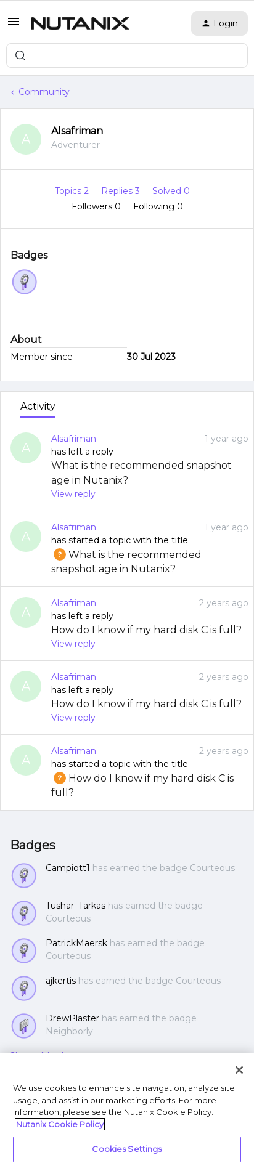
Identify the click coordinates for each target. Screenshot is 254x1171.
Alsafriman (77, 131)
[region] (127, 1112)
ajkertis (61, 980)
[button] (13, 25)
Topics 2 (73, 191)
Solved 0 (171, 191)
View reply (73, 494)
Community (44, 91)
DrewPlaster (72, 1018)
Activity (37, 406)
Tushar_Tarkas (75, 905)
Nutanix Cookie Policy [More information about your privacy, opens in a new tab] (60, 1124)
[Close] (239, 1070)
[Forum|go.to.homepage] (80, 23)
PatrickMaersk (76, 943)
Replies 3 (121, 191)
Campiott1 (68, 867)
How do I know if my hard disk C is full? (146, 630)
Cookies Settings (127, 1149)
